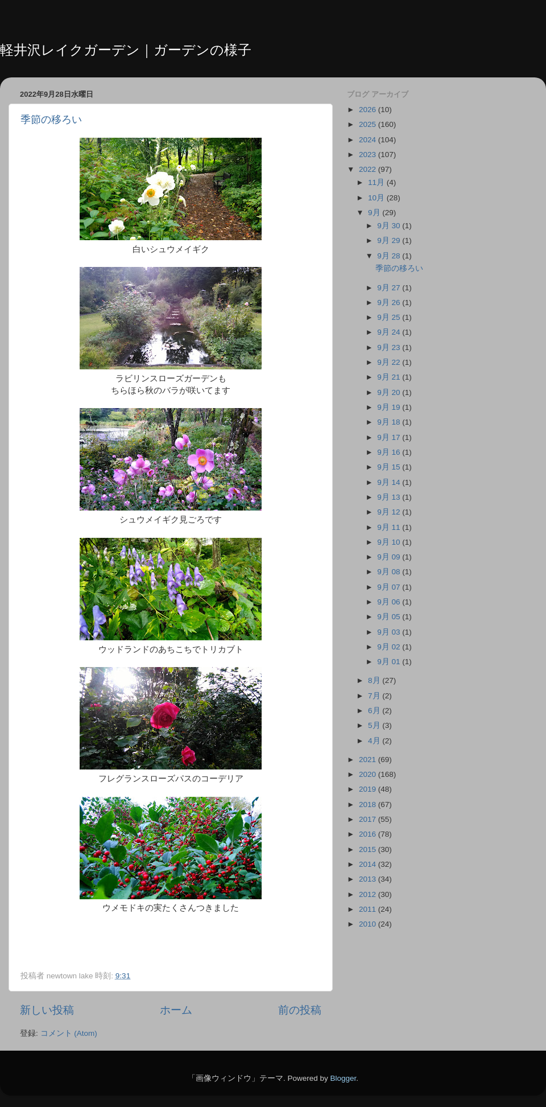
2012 (368, 894)
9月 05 (389, 616)
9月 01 (389, 661)
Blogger (343, 1078)
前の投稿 (299, 1010)
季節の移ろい (51, 119)
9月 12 (389, 512)
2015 (368, 849)
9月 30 (389, 225)
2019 (368, 789)
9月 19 (389, 407)
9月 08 (389, 571)
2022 (368, 169)
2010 (368, 924)
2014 (368, 864)
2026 (368, 109)
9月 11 (389, 527)
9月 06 (389, 602)
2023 (368, 154)
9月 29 (389, 240)
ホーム (176, 1010)
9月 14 (389, 482)
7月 (375, 696)
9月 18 (389, 422)
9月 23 (389, 347)
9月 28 (389, 256)
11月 (377, 182)
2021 (368, 759)
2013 (368, 879)
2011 (368, 909)
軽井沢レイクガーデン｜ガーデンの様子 (125, 49)
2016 (368, 834)
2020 (368, 774)
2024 (368, 139)
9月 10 (389, 542)
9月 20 (389, 392)
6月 (375, 710)
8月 (375, 680)
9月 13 (389, 497)
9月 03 (389, 632)
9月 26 (389, 302)
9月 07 (389, 587)
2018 (368, 804)
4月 (375, 740)
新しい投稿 (47, 1010)
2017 (368, 819)
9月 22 (389, 362)
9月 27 (389, 287)
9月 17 (389, 437)
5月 (375, 725)
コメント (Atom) (68, 1033)
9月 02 (389, 647)
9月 (375, 212)
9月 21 (389, 377)
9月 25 (389, 317)
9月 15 (389, 467)
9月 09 (389, 557)
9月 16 (389, 452)
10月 (377, 198)
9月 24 (389, 332)
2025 (368, 124)
